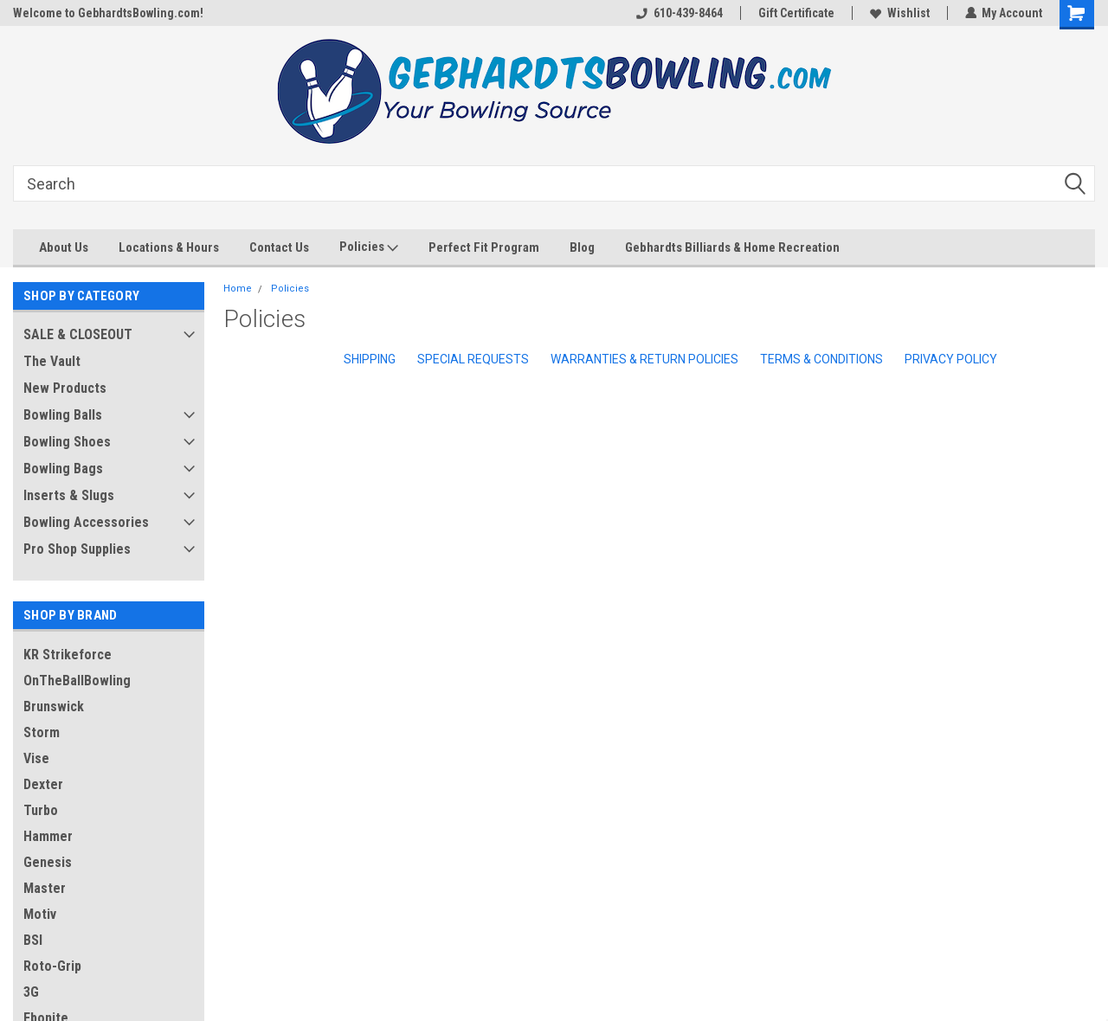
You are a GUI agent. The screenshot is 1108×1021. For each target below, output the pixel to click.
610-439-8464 (678, 13)
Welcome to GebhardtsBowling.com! (108, 13)
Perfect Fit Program (483, 247)
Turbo (40, 810)
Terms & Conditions (821, 359)
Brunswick (53, 706)
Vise (36, 758)
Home (237, 288)
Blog (582, 247)
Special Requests (473, 359)
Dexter (43, 784)
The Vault (52, 361)
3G (31, 992)
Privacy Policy (951, 359)
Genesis (47, 862)
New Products (64, 388)
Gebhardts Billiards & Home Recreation (732, 247)
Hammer (48, 836)
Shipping (370, 359)
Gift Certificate (795, 13)
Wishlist (899, 13)
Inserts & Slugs (68, 495)
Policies (368, 247)
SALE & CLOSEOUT (77, 334)
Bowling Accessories (86, 522)
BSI (32, 940)
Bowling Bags (63, 468)
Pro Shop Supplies (77, 549)
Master (44, 888)
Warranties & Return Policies (644, 359)
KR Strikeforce (67, 654)
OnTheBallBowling (77, 680)
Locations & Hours (169, 247)
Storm (41, 732)
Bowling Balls (62, 415)
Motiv (39, 914)
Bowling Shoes (67, 441)
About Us (63, 247)
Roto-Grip (52, 966)
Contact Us (279, 247)
